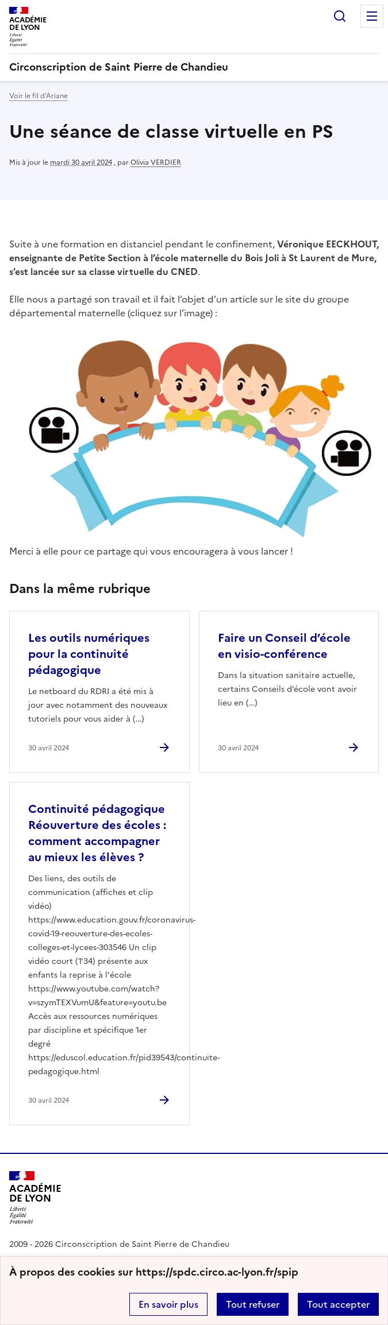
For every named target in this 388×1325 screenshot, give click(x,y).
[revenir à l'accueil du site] (194, 67)
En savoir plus (168, 1304)
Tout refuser (252, 1304)
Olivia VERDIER (155, 162)
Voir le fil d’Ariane (38, 96)
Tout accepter (338, 1304)
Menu (371, 16)
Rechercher (339, 16)
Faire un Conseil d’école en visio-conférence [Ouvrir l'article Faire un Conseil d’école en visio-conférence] (284, 645)
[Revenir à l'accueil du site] (35, 1197)
